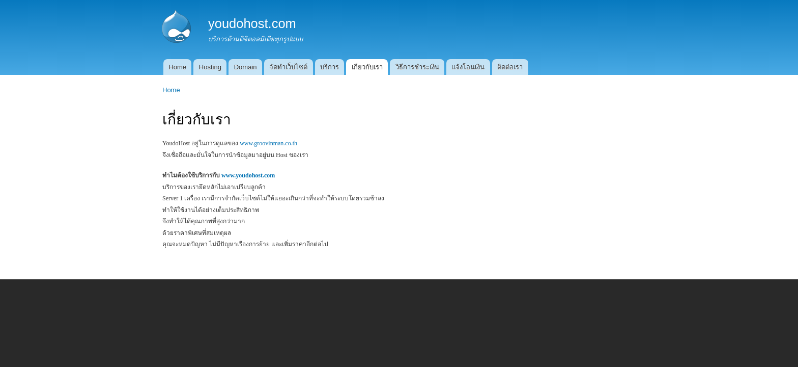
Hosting (210, 67)
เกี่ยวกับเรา (367, 67)
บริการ (329, 67)
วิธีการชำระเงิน (417, 67)
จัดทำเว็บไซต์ (288, 67)
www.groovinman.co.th (268, 143)
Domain (245, 67)
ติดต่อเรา (510, 67)
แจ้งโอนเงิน (467, 67)
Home (177, 67)
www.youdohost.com (248, 175)
